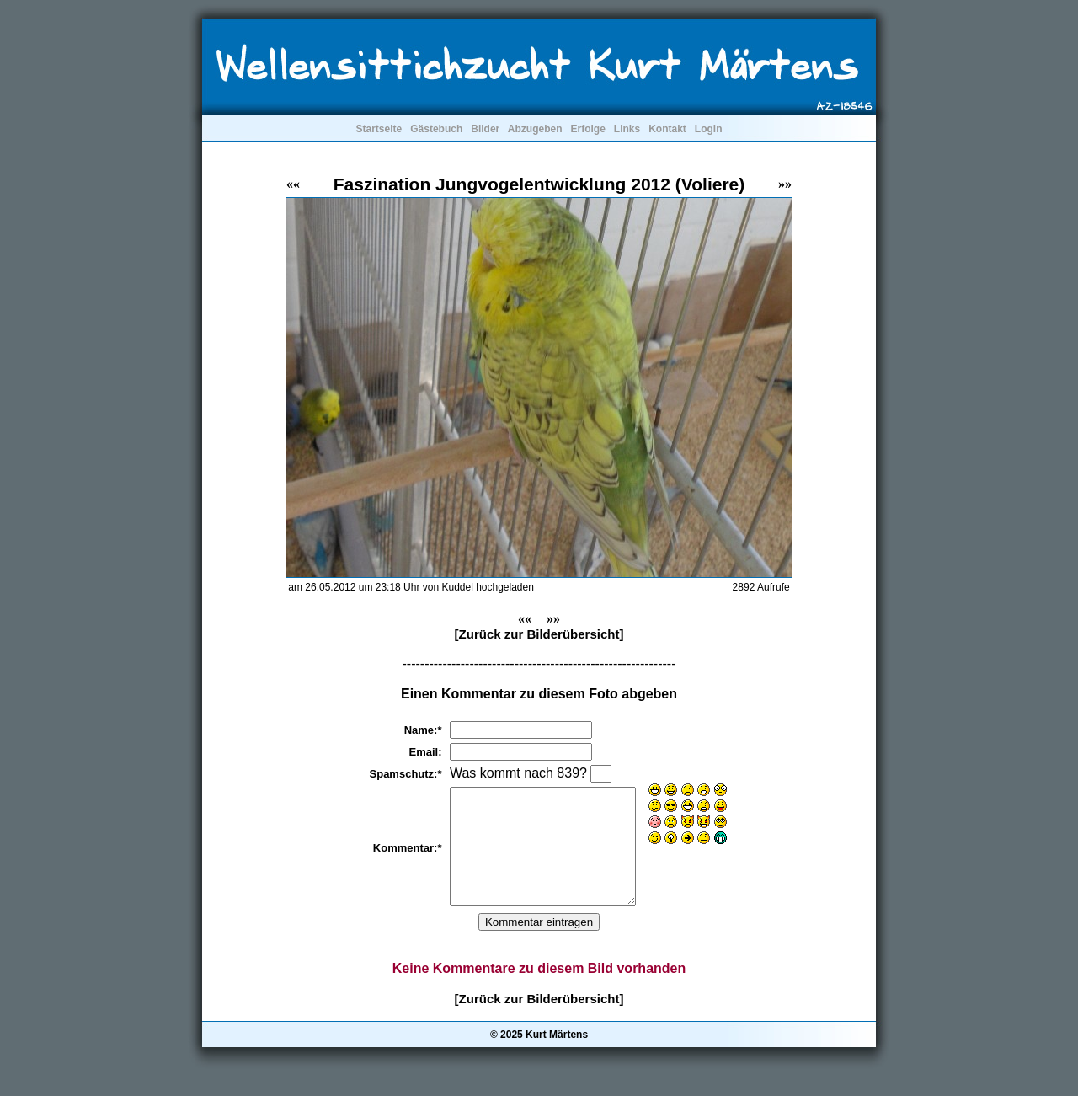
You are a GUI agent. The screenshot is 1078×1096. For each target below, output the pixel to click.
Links (627, 129)
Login (709, 129)
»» (785, 184)
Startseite (378, 129)
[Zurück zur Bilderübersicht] (539, 634)
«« (293, 184)
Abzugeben (535, 129)
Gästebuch (436, 129)
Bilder (485, 129)
